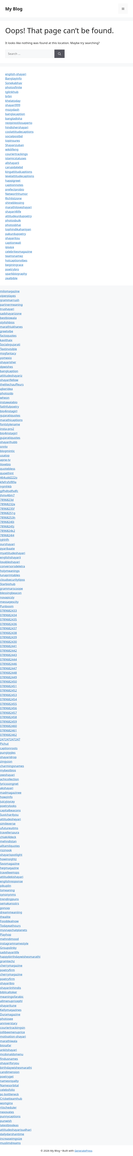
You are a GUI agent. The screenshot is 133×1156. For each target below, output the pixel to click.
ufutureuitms (9, 828)
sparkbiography (16, 274)
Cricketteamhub (11, 1099)
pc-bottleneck (9, 1094)
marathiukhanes (11, 327)
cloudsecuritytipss (12, 580)
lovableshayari (10, 562)
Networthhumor (16, 194)
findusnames (9, 1059)
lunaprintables (10, 575)
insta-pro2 (7, 429)
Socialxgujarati (10, 344)
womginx (6, 1103)
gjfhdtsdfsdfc (9, 491)
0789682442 (8, 651)
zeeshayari (7, 775)
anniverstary (8, 1023)
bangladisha (13, 118)
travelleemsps (9, 872)
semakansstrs (9, 903)
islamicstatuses (15, 158)
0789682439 (8, 637)
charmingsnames (12, 766)
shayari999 (12, 105)
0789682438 (8, 633)
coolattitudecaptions (19, 132)
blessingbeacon (11, 593)
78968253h (7, 517)
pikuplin (5, 886)
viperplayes (8, 296)
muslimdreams (10, 1143)
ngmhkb (6, 486)
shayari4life (13, 211)
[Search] (59, 54)
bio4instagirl (8, 411)
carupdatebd (14, 167)
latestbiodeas (9, 1125)
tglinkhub (11, 92)
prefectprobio (14, 189)
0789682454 (8, 699)
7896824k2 (7, 531)
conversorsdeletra (12, 566)
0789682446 (8, 664)
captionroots (8, 748)
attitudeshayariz (11, 376)
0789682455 (8, 704)
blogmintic (7, 451)
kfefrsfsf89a (8, 482)
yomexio (6, 358)
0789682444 (8, 659)
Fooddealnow (9, 921)
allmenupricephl (11, 1001)
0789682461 (8, 730)
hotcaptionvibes (16, 260)
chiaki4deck (8, 837)
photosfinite (13, 87)
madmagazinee (10, 792)
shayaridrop (8, 757)
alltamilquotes (10, 846)
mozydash (12, 110)
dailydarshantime (12, 1134)
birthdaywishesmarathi (16, 1068)
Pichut (4, 744)
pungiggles (7, 752)
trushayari (7, 309)
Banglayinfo (13, 78)
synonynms (8, 894)
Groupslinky (8, 948)
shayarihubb (8, 442)
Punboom (7, 606)
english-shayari (15, 74)
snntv (4, 446)
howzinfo (6, 797)
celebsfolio (7, 1090)
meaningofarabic (12, 997)
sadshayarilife (9, 952)
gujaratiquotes (10, 415)
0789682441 (8, 646)
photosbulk (13, 220)
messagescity (9, 602)
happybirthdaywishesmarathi (20, 957)
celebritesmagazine (18, 251)
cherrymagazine (11, 965)
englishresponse (11, 881)
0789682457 (8, 713)
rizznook (6, 850)
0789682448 (8, 673)
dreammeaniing (11, 912)
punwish (6, 1121)
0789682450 (8, 682)
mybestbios (8, 770)
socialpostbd (14, 136)
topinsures (12, 140)
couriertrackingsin (12, 1028)
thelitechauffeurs (12, 384)
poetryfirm (7, 970)
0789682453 (8, 695)
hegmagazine (9, 868)
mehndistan (8, 841)
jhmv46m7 (7, 495)
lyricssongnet (9, 784)
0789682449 (8, 677)
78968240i (7, 522)
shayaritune (8, 1005)
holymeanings (10, 571)
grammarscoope (11, 588)
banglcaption (9, 371)
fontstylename (10, 424)
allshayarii (12, 163)
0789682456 (8, 708)
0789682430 (8, 642)
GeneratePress (83, 1150)
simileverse (7, 823)
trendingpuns (9, 899)
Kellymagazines (10, 1010)
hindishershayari (16, 127)
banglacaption (15, 114)
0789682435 (8, 619)
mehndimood (9, 939)
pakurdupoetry (15, 234)
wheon (4, 398)
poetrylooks (8, 806)
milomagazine (10, 291)
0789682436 (8, 624)
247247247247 (10, 739)
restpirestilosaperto (18, 123)
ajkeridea (6, 389)
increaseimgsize (11, 1139)
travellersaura (9, 832)
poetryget (7, 1076)
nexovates (7, 1112)
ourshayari (7, 544)
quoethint (7, 473)
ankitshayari (8, 1050)
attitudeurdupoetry (18, 216)
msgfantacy (8, 353)
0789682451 (8, 686)
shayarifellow (9, 380)
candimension (9, 1072)
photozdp (6, 393)
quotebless (7, 469)
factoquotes (8, 335)
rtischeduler (8, 1107)
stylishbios (7, 322)
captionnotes (14, 185)
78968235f (7, 509)
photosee (6, 1019)
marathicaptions (11, 420)
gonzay (5, 908)
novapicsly (7, 597)
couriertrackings (16, 154)
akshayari (6, 788)
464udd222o (8, 477)
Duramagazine (10, 1014)
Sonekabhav (13, 83)
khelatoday (12, 101)
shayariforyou (9, 1063)
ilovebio (5, 464)
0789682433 (8, 611)
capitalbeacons (10, 810)
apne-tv (5, 460)
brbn (8, 96)
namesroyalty (9, 1081)
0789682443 (8, 655)
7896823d (7, 500)
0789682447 (8, 668)
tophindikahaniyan (18, 229)
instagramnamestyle (14, 943)
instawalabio (8, 402)
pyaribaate (7, 548)
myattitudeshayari (12, 553)
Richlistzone (13, 198)
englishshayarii (10, 557)
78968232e (7, 504)
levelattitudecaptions (19, 176)
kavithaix (6, 340)
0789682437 (8, 628)
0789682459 (8, 722)
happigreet (12, 180)
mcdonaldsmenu (11, 1054)
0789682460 (8, 726)
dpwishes (6, 367)
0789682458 (8, 717)
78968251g (7, 513)
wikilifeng (11, 149)
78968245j (7, 526)
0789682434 (8, 615)
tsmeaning (7, 890)
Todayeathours (10, 926)
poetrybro (12, 269)
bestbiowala (8, 318)
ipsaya (9, 247)
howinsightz (8, 859)
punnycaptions (10, 1116)
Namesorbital (9, 1085)
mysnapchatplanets (13, 930)
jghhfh (4, 540)
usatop (5, 455)
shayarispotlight (11, 855)
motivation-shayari (13, 1036)
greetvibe (6, 331)
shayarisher (8, 362)
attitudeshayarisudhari (15, 1130)
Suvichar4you (9, 815)
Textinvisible (8, 349)
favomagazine (9, 863)
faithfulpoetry (9, 406)
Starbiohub (7, 584)
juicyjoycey (7, 801)
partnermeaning (11, 305)
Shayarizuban (14, 145)
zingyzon (6, 761)
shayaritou (12, 238)
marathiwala (8, 1041)
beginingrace (14, 265)
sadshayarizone (10, 313)
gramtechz (7, 961)
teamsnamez (14, 256)
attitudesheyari (10, 819)
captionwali (13, 243)
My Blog (14, 9)
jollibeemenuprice (12, 1032)
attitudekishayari (11, 877)
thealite (5, 917)
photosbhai (13, 225)
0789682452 (8, 690)
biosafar (5, 1045)
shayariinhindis (10, 988)
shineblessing (14, 203)
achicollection (9, 779)
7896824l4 (7, 535)
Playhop (5, 934)
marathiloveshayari (18, 207)
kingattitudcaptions (18, 172)
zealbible (11, 278)
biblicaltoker (8, 992)
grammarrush (9, 300)
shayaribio (7, 983)
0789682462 (8, 735)
